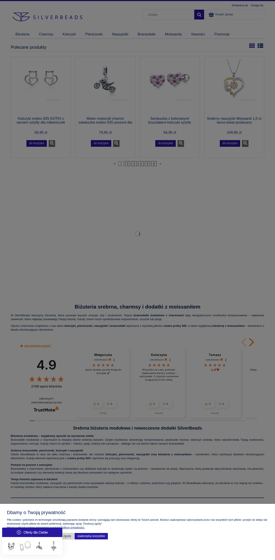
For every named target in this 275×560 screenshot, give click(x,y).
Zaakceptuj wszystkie (91, 536)
